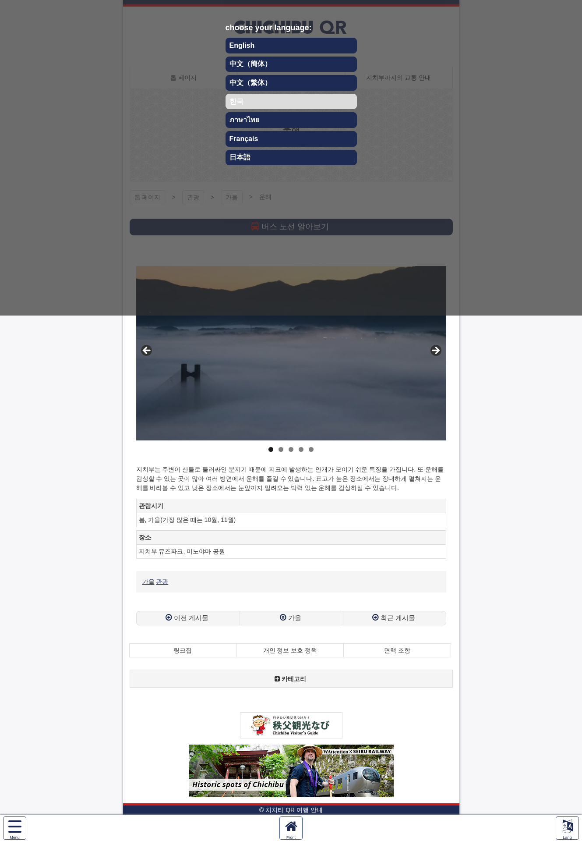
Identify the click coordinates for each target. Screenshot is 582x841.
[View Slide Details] (291, 353)
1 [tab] (270, 449)
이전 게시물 (191, 617)
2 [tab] (281, 449)
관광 (162, 581)
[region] (291, 353)
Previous (147, 351)
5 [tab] (311, 449)
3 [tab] (291, 449)
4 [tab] (301, 449)
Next (435, 351)
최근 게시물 (398, 617)
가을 (148, 581)
